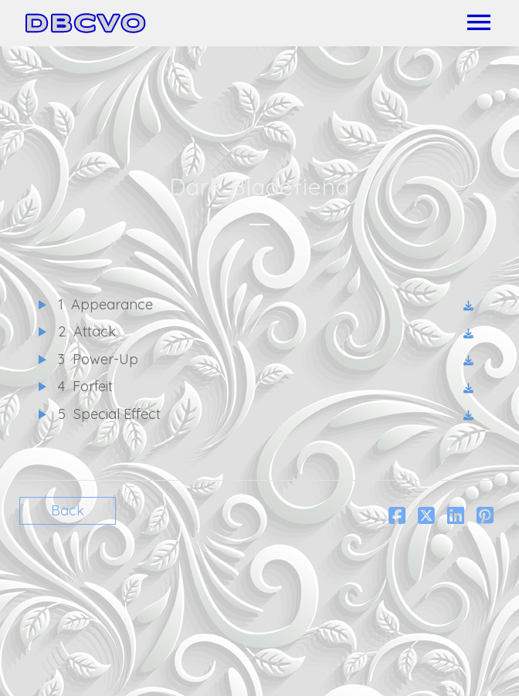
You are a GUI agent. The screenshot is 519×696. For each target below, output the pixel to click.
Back (67, 510)
